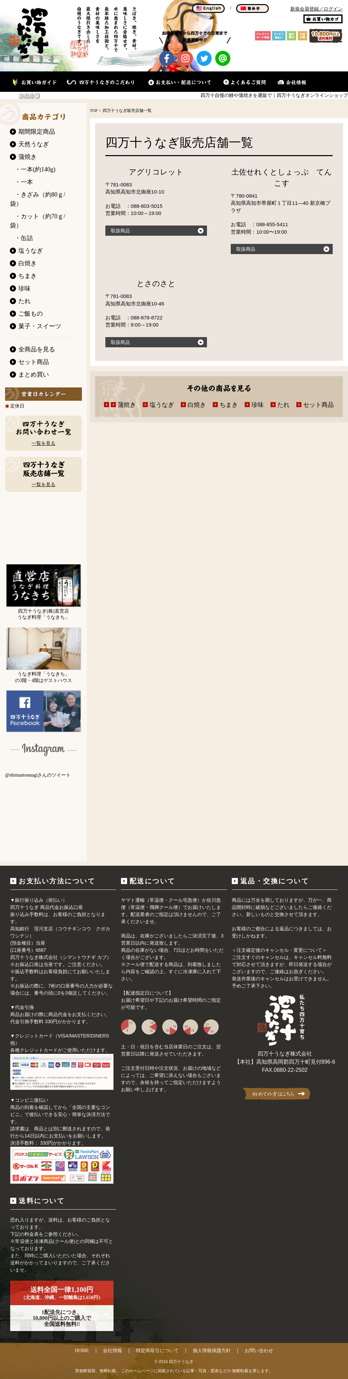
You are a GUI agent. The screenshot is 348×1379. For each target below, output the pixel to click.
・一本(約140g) (35, 169)
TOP (94, 110)
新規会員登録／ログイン (316, 9)
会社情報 (112, 1350)
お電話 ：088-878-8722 (133, 317)
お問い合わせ (259, 1350)
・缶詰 (24, 238)
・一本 (24, 182)
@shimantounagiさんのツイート (38, 775)
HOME (82, 1350)
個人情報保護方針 (212, 1350)
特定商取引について (157, 1350)
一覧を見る (43, 443)
